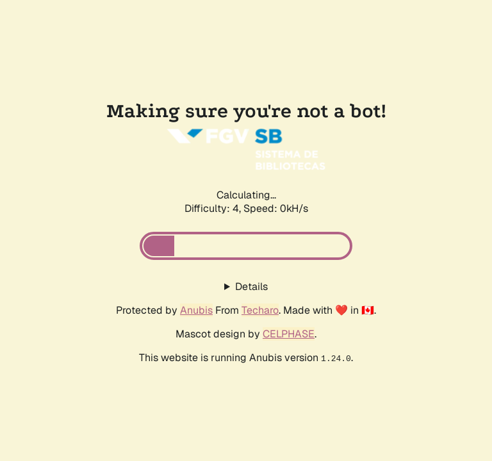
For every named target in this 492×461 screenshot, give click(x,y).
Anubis (196, 310)
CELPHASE (289, 334)
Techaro (260, 310)
